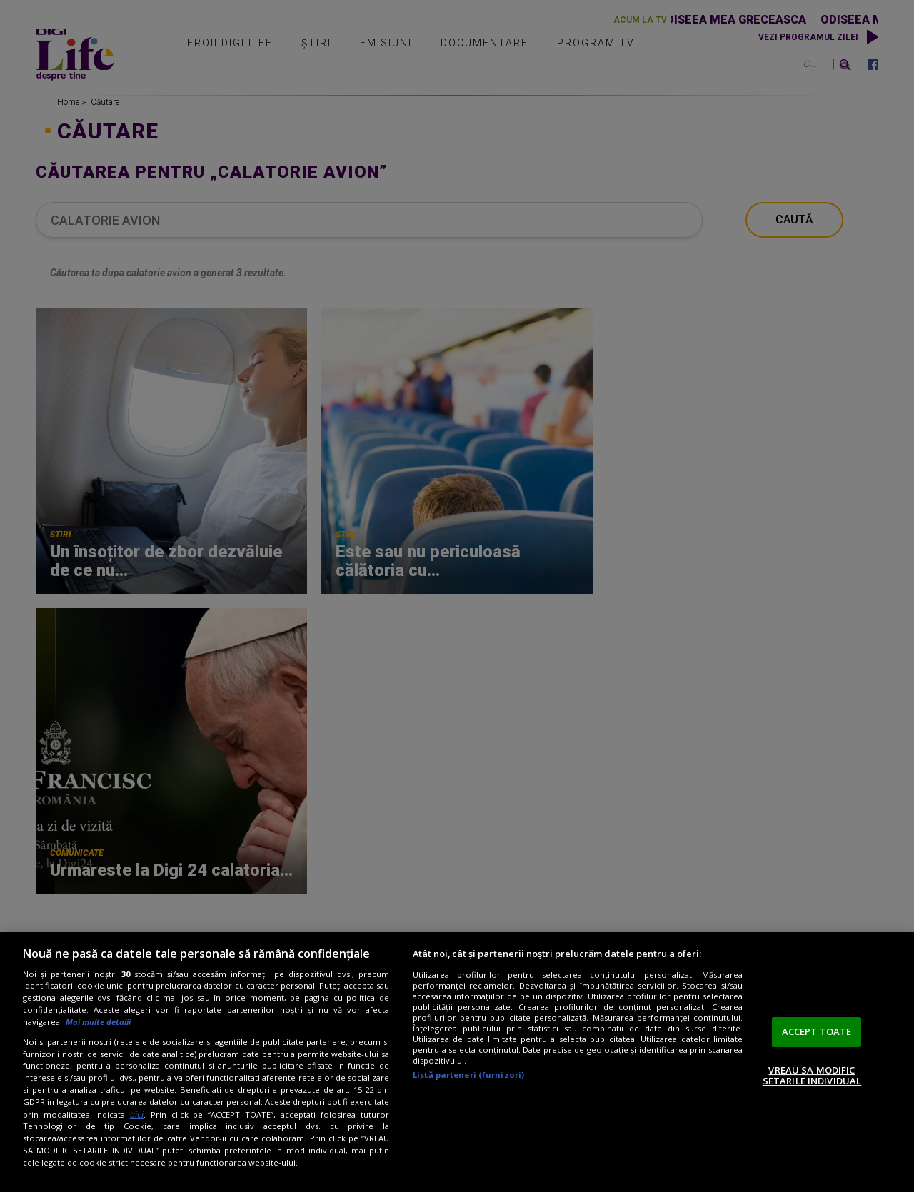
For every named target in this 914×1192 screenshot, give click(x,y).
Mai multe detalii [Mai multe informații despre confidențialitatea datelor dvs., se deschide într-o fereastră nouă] (98, 1021)
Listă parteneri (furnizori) (468, 1074)
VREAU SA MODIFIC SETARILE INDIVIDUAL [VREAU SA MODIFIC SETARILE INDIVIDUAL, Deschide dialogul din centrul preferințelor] (812, 1076)
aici (137, 1114)
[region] (457, 1062)
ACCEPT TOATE (817, 1031)
